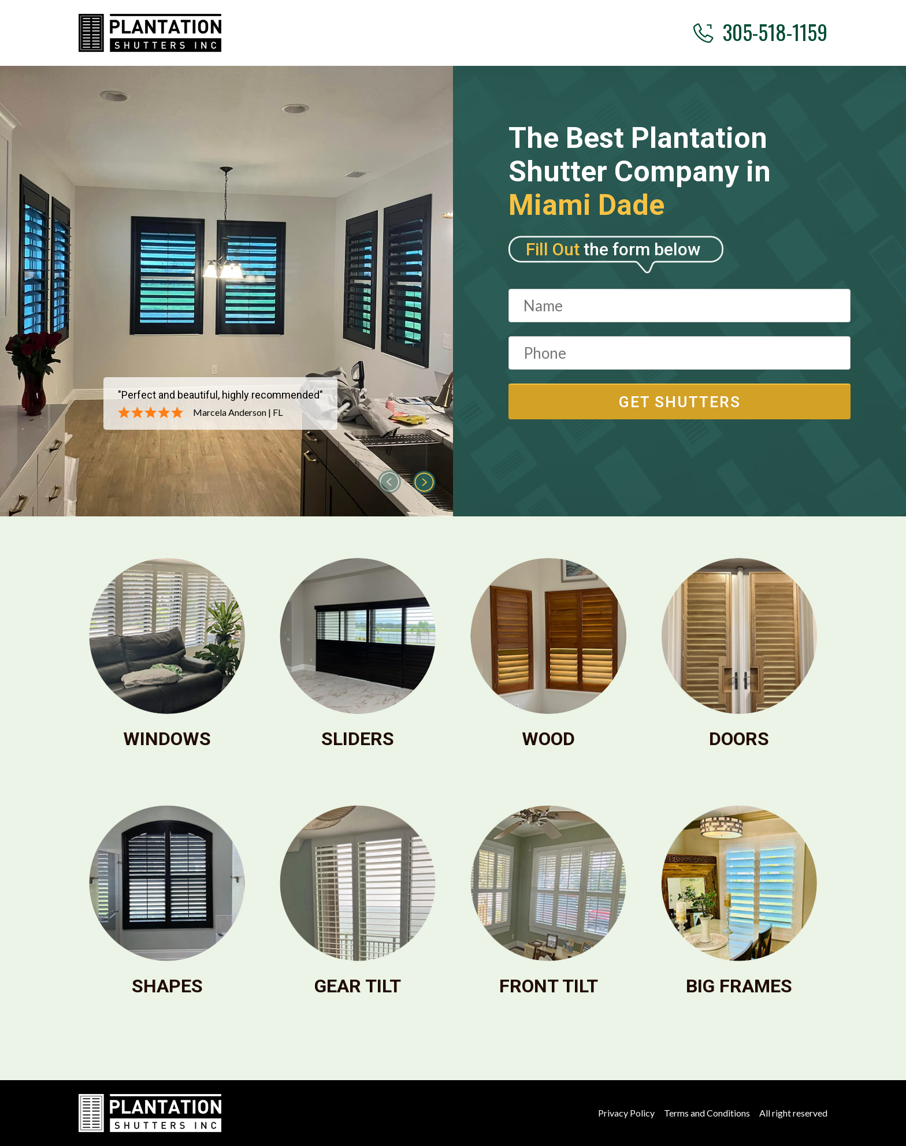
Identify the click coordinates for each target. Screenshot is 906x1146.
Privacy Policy (626, 1112)
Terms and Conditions (707, 1112)
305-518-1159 (760, 31)
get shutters (680, 402)
